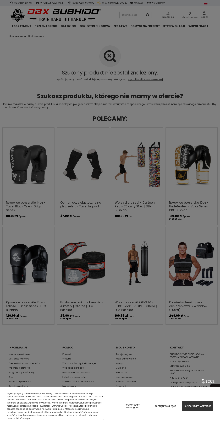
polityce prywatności (40, 402)
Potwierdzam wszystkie (197, 406)
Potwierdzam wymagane (132, 406)
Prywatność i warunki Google (53, 406)
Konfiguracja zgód (165, 406)
